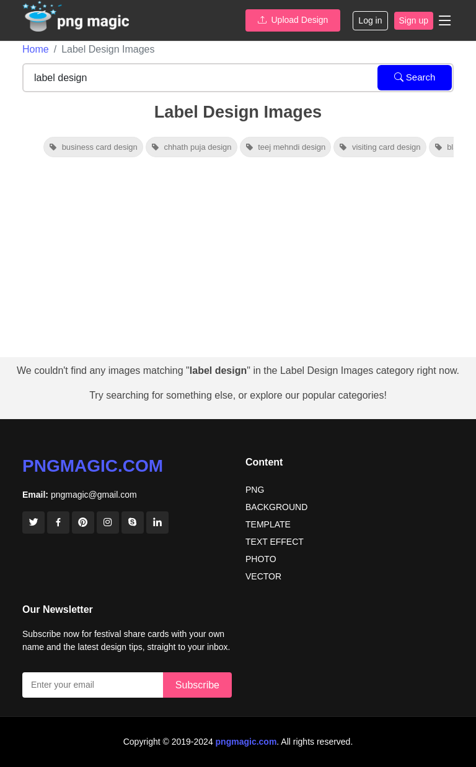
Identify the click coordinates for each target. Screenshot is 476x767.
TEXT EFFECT (274, 541)
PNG (254, 489)
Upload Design (293, 20)
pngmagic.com (92, 465)
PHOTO (260, 559)
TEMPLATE (268, 524)
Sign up (413, 20)
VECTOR (263, 576)
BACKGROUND (276, 507)
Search (415, 77)
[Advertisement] (238, 264)
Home (35, 49)
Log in (370, 20)
